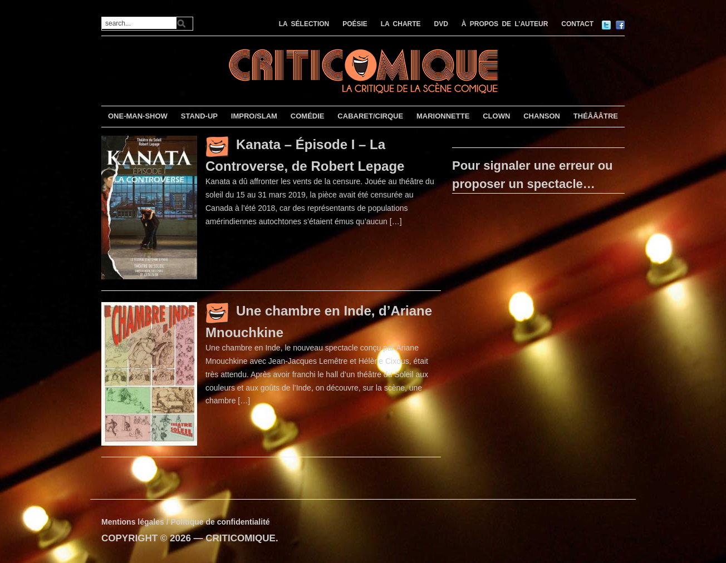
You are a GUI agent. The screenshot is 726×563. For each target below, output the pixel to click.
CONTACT (577, 24)
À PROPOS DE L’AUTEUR (505, 24)
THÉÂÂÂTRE (595, 116)
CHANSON (541, 116)
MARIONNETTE (442, 116)
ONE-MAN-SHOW (138, 116)
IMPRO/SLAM (254, 116)
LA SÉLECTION (304, 24)
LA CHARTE (401, 24)
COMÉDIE (308, 116)
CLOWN (496, 116)
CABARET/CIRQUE (370, 116)
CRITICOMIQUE (240, 538)
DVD (441, 24)
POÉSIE (354, 24)
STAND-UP (199, 116)
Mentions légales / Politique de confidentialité (185, 521)
